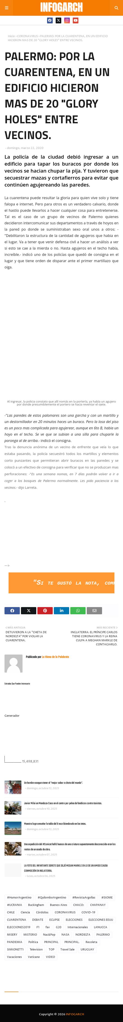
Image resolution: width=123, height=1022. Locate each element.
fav (48, 927)
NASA (65, 935)
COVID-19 (88, 912)
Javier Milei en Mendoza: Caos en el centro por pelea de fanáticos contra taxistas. (63, 803)
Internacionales (78, 927)
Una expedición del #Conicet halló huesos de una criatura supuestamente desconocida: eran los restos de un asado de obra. (70, 847)
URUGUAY (87, 950)
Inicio (11, 36)
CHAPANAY (98, 905)
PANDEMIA (14, 942)
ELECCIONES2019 (18, 927)
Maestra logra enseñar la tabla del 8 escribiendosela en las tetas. (55, 824)
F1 (37, 927)
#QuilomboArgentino (52, 898)
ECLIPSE (54, 920)
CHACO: (78, 905)
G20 (59, 927)
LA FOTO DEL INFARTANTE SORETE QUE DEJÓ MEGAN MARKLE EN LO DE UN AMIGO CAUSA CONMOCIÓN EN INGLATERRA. (66, 868)
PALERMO (103, 935)
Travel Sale (67, 950)
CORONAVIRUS (27, 36)
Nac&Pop (49, 935)
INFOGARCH (75, 1014)
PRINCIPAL (51, 942)
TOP (51, 950)
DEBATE (37, 920)
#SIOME (107, 898)
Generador (12, 716)
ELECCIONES (74, 920)
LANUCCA (100, 927)
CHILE (11, 912)
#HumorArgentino (19, 898)
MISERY (12, 935)
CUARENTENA (16, 920)
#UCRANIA (14, 905)
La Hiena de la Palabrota (55, 657)
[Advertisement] (44, 538)
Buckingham (36, 905)
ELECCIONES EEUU (101, 920)
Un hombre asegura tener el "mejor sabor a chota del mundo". (53, 783)
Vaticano (34, 957)
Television (36, 950)
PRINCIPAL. (72, 942)
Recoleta (91, 942)
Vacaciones (14, 957)
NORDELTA (82, 935)
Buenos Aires (58, 905)
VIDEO (50, 957)
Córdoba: (42, 912)
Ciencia (25, 912)
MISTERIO (30, 935)
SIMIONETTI (15, 950)
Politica (33, 942)
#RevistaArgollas (83, 898)
